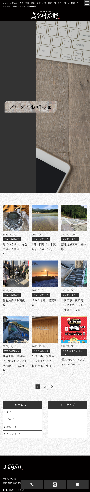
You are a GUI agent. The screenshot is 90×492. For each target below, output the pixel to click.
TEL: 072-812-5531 (14, 490)
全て (8, 412)
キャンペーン (13, 434)
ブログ (10, 419)
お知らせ (11, 426)
